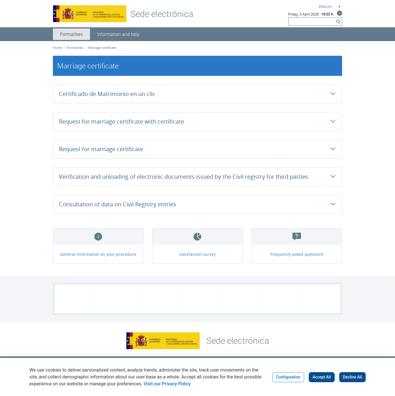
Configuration (288, 377)
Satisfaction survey (197, 254)
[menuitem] (71, 34)
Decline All (352, 377)
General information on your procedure (98, 254)
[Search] (312, 22)
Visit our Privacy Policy (167, 384)
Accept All (321, 377)
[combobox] (329, 7)
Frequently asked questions (296, 254)
